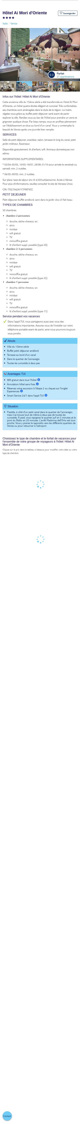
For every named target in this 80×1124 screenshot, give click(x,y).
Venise (13, 23)
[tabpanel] (40, 264)
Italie (5, 23)
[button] (67, 13)
